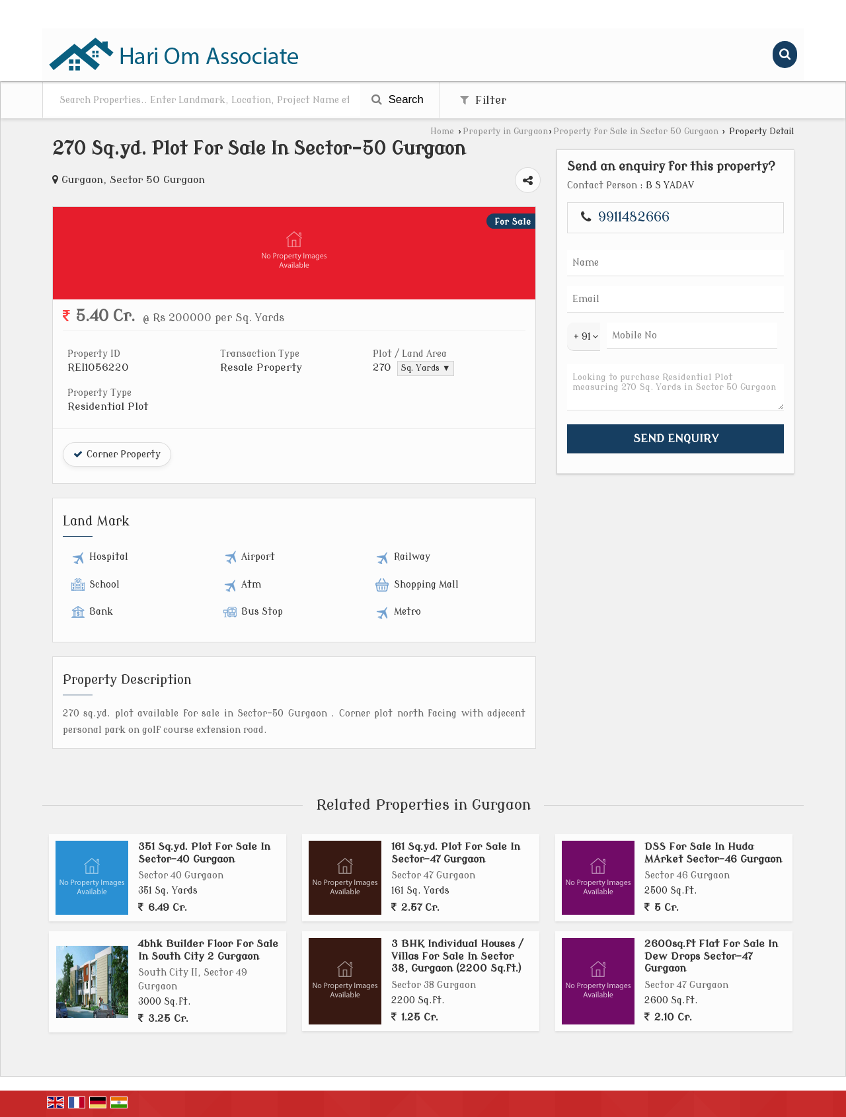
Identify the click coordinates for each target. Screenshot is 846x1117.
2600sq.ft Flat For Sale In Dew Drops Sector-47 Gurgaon (711, 956)
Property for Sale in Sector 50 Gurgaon (635, 131)
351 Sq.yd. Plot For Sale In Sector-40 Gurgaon (204, 853)
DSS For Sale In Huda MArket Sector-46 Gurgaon (713, 853)
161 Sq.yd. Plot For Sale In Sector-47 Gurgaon (455, 853)
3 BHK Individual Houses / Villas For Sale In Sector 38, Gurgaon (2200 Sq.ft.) (457, 956)
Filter (483, 100)
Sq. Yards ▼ (425, 368)
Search (397, 99)
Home (442, 131)
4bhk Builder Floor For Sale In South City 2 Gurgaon (208, 950)
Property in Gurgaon (505, 131)
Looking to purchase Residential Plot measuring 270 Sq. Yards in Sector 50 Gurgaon (675, 387)
